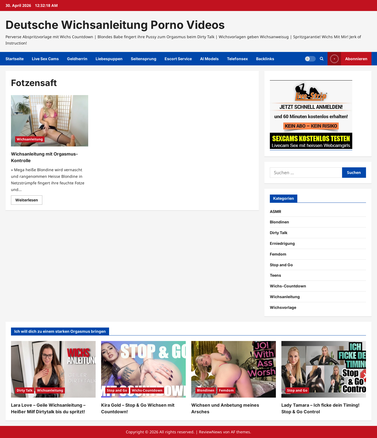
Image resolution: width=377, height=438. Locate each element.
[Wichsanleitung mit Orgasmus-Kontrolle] (49, 120)
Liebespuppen (109, 58)
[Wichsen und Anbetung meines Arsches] (233, 369)
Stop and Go (281, 264)
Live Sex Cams (45, 58)
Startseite (14, 58)
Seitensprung (143, 58)
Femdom (278, 254)
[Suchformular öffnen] (321, 58)
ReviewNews (210, 431)
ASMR (275, 211)
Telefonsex (237, 58)
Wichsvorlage (283, 307)
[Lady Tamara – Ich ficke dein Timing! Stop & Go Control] (323, 369)
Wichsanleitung (30, 139)
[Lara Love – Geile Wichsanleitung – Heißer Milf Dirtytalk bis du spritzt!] (53, 369)
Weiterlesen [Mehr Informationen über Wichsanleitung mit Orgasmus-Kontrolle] (28, 201)
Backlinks (265, 58)
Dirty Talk (278, 232)
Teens (275, 275)
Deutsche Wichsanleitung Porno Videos (115, 25)
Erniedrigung (282, 243)
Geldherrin (77, 58)
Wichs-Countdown (288, 286)
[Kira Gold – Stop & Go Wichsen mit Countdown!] (143, 369)
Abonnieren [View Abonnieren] (347, 58)
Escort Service (178, 58)
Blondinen (279, 222)
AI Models (209, 58)
